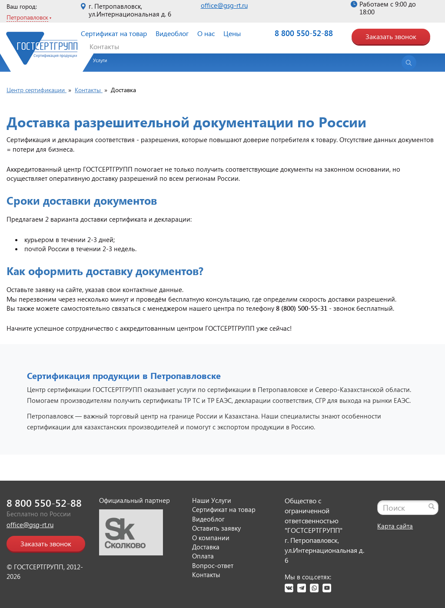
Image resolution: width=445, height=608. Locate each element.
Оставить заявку (216, 528)
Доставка (205, 546)
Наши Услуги (211, 500)
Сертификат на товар (114, 33)
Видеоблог (172, 33)
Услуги (100, 60)
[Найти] (431, 506)
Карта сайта (395, 526)
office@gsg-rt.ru (224, 5)
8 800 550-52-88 (304, 33)
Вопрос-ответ (212, 565)
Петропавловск (27, 17)
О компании (210, 537)
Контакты (104, 46)
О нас (206, 33)
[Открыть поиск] (409, 62)
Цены (232, 33)
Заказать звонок (390, 36)
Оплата (203, 556)
